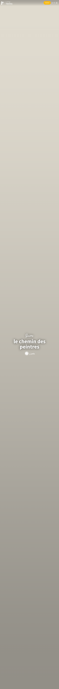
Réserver (47, 2)
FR (52, 2)
